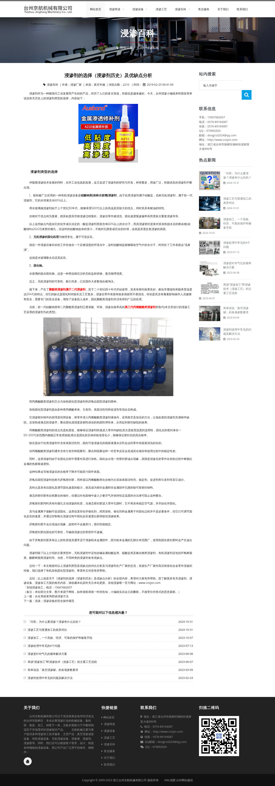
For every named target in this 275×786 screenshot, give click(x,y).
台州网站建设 (184, 780)
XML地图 (170, 780)
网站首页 (95, 9)
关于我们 (223, 9)
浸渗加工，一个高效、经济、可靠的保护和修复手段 (60, 638)
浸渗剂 (33, 93)
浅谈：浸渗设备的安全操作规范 (54, 601)
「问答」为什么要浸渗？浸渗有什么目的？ (54, 622)
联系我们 (242, 9)
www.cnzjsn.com (150, 583)
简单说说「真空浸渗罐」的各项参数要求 (53, 670)
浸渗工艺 (161, 9)
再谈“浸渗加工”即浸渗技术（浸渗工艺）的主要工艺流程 (62, 662)
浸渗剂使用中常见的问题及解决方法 (50, 678)
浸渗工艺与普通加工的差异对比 (47, 630)
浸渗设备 (138, 9)
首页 (139, 48)
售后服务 (203, 9)
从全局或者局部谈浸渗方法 (52, 596)
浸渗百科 (180, 9)
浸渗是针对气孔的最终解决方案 (47, 654)
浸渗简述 (114, 9)
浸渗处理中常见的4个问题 (44, 646)
